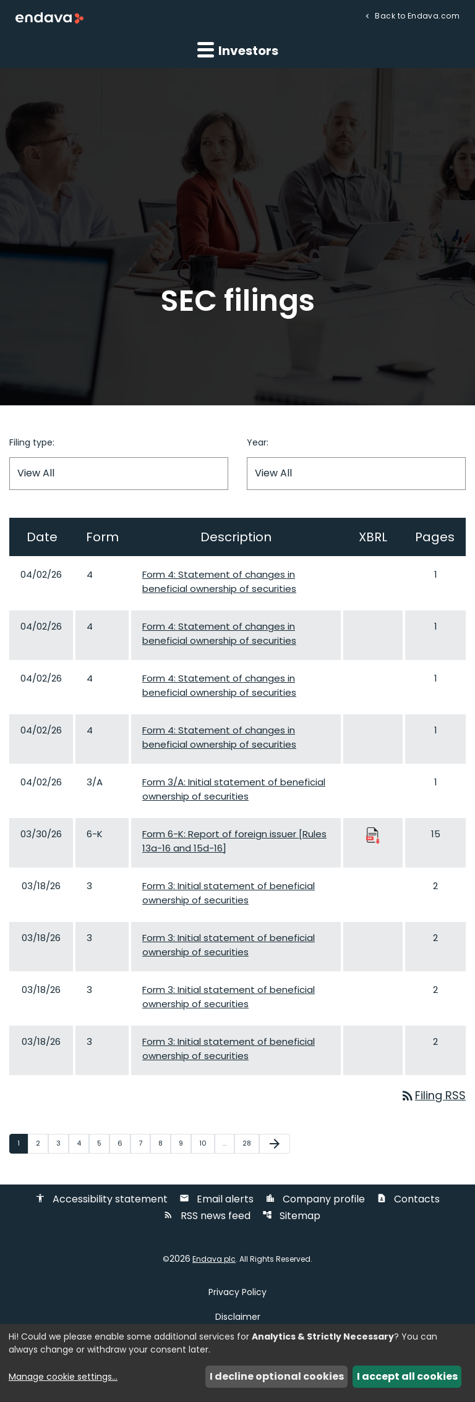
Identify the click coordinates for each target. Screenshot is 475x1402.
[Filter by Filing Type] (118, 473)
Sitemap (291, 1216)
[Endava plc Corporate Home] (49, 17)
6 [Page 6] (124, 1143)
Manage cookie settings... (63, 1376)
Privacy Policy (237, 1292)
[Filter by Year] (356, 473)
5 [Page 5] (102, 1143)
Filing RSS (433, 1096)
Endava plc (214, 1260)
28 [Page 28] (250, 1143)
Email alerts (216, 1200)
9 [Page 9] (184, 1143)
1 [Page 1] (22, 1143)
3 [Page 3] (62, 1143)
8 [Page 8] (164, 1143)
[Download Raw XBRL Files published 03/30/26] (373, 835)
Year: (257, 442)
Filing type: (31, 442)
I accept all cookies (407, 1376)
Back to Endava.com (416, 15)
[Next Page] (274, 1144)
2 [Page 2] (41, 1143)
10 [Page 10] (207, 1143)
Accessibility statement (101, 1200)
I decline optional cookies (277, 1376)
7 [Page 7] (144, 1143)
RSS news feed (206, 1216)
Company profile (315, 1200)
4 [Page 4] (82, 1143)
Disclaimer (237, 1317)
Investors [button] (237, 50)
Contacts (408, 1200)
